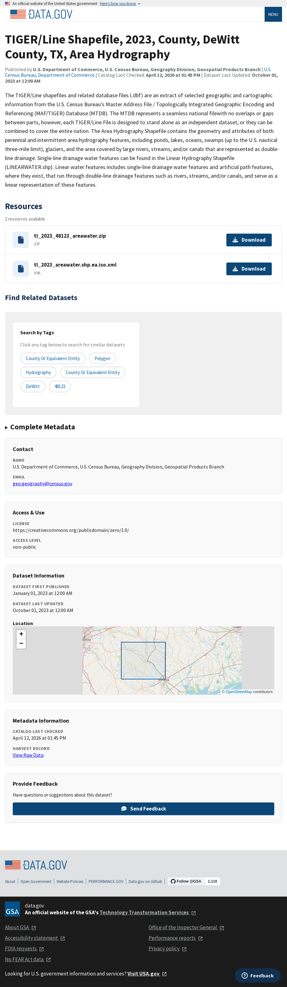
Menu (273, 14)
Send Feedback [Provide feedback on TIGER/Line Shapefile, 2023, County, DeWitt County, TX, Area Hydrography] (143, 808)
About (10, 881)
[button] (21, 634)
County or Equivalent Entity (93, 372)
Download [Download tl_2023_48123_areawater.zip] (249, 239)
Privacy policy (168, 948)
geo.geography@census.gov (42, 483)
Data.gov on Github (145, 881)
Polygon (102, 358)
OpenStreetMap (239, 692)
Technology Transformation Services (148, 912)
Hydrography (38, 372)
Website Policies (70, 881)
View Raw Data (28, 755)
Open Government (36, 881)
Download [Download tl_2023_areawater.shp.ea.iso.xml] (249, 268)
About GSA (20, 927)
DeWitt (33, 386)
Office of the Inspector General (187, 927)
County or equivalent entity (53, 358)
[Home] (41, 14)
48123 (59, 386)
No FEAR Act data (28, 959)
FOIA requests (24, 948)
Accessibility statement (35, 937)
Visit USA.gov (147, 973)
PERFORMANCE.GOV (106, 881)
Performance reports (176, 937)
